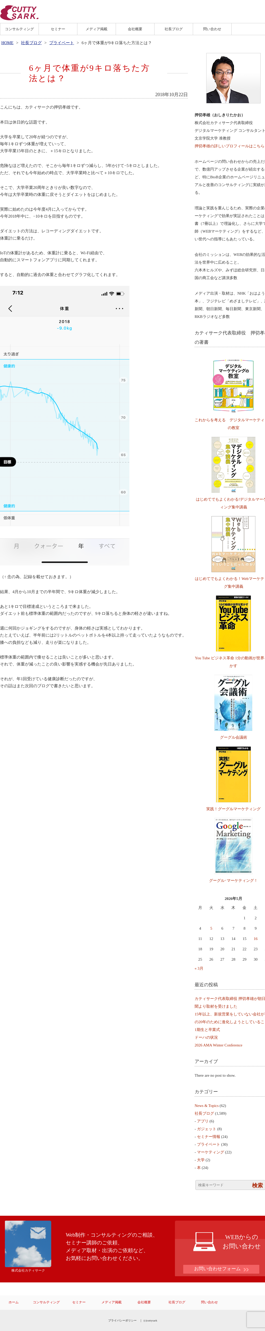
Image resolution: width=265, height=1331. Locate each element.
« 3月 (199, 968)
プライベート (61, 43)
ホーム (14, 1302)
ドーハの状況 (206, 1037)
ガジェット (206, 1129)
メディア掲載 (96, 29)
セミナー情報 (208, 1137)
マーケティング (210, 1152)
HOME (7, 43)
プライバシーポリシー (122, 1320)
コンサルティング (19, 29)
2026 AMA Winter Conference (218, 1045)
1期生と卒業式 (207, 1030)
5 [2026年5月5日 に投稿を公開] (211, 928)
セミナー (58, 29)
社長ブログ (174, 29)
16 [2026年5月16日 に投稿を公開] (255, 939)
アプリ (203, 1121)
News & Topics (207, 1106)
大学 (201, 1160)
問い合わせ (212, 29)
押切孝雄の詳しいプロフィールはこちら (229, 146)
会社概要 (135, 29)
